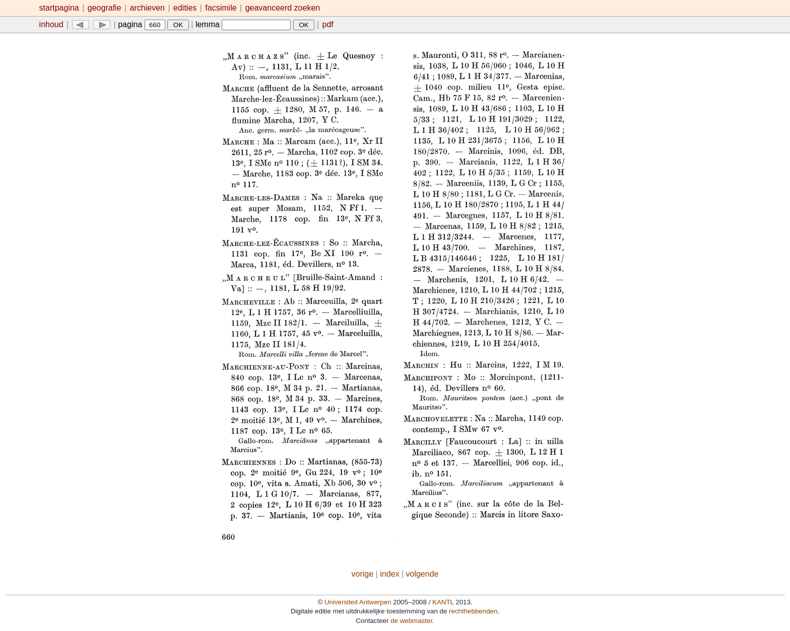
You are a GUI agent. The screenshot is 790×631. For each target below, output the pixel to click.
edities (184, 8)
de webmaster (411, 620)
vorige (363, 574)
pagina (141, 24)
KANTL (442, 602)
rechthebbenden (473, 611)
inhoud (51, 24)
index (389, 574)
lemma (243, 24)
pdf (328, 24)
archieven (147, 8)
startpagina (59, 8)
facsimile (222, 8)
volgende (422, 574)
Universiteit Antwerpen (357, 602)
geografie (104, 8)
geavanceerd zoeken (282, 8)
